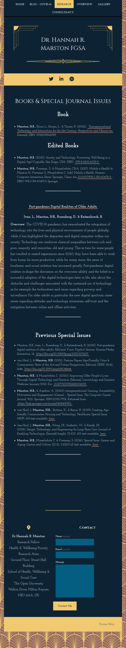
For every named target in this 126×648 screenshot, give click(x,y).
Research (64, 4)
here (51, 418)
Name (63, 536)
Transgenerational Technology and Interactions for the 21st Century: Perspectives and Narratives (64, 129)
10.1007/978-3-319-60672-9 (94, 177)
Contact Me (65, 606)
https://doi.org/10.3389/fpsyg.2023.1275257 (62, 354)
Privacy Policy (107, 624)
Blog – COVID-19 (41, 4)
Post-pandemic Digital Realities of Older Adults (63, 206)
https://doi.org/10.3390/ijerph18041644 (48, 369)
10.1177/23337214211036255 (70, 384)
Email (63, 549)
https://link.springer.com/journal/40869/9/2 (44, 403)
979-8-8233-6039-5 (87, 162)
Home (20, 4)
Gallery (104, 4)
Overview (84, 4)
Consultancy (63, 12)
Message (60, 562)
